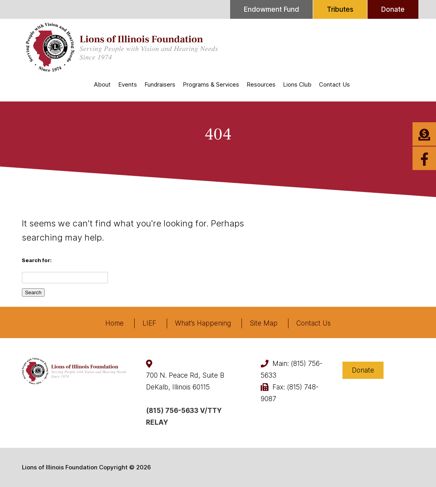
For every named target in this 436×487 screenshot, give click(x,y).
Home (114, 323)
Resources (261, 84)
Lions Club (297, 84)
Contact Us (334, 84)
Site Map (263, 323)
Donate (393, 9)
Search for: (37, 260)
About (102, 84)
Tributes (340, 9)
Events (127, 84)
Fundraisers (159, 84)
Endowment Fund (271, 9)
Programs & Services (211, 84)
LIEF (149, 323)
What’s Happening (203, 323)
